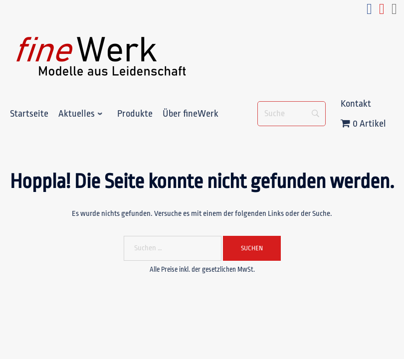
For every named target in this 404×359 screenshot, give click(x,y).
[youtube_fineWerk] (382, 11)
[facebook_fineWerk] (369, 11)
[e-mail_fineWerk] (394, 11)
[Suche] (291, 113)
